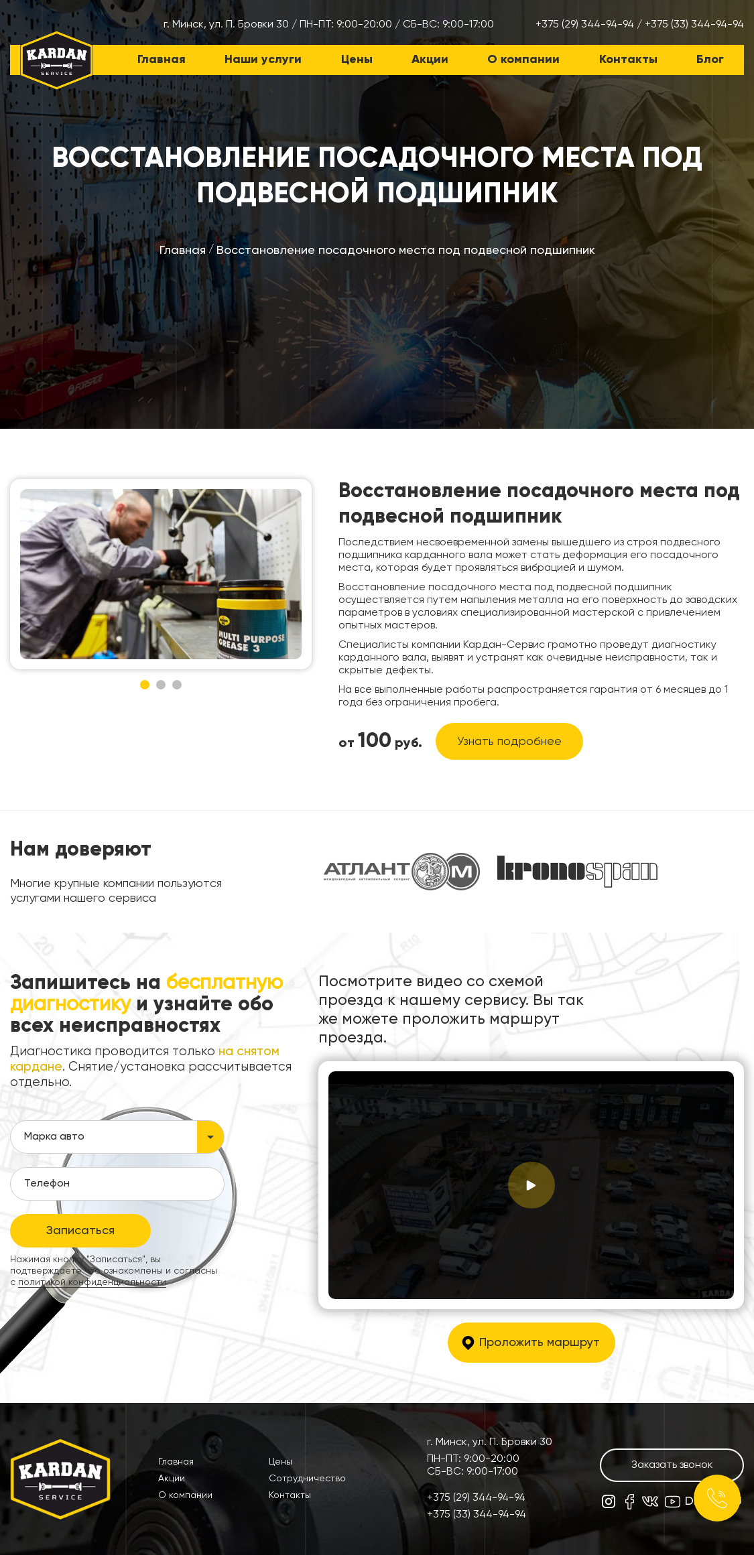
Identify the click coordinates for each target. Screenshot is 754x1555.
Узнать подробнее (509, 742)
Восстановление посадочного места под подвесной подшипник (405, 251)
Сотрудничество (307, 1478)
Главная (161, 60)
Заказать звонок (672, 1465)
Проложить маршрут (539, 1343)
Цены (357, 60)
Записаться (80, 1231)
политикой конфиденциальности (92, 1282)
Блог (710, 60)
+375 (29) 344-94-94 (585, 24)
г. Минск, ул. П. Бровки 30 (226, 24)
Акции (430, 60)
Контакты (628, 60)
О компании (523, 60)
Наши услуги (263, 60)
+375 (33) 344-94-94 (694, 24)
